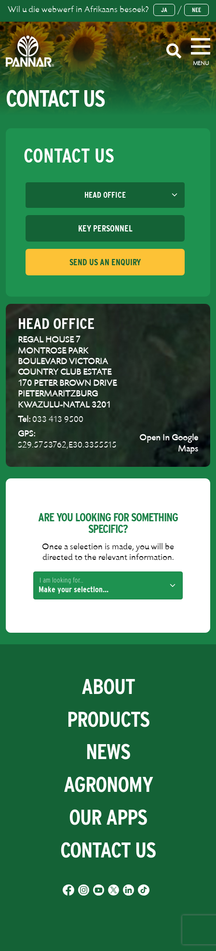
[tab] (105, 228)
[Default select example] (105, 195)
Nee (196, 10)
